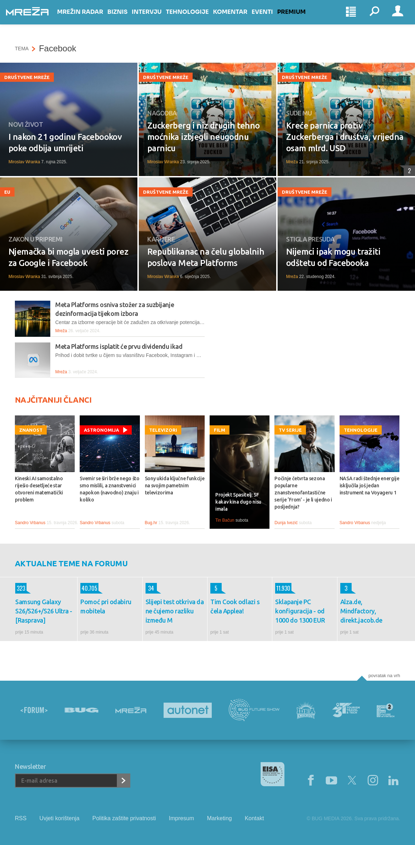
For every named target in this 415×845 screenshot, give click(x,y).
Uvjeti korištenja (59, 818)
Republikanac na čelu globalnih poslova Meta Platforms (205, 257)
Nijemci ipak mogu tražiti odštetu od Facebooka (333, 257)
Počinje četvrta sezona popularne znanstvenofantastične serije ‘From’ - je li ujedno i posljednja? (303, 493)
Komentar (239, 18)
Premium (300, 18)
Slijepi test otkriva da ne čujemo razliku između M (175, 611)
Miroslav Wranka (24, 161)
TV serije (290, 429)
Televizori (163, 429)
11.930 (282, 588)
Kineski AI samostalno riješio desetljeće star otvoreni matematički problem (39, 489)
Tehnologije (196, 18)
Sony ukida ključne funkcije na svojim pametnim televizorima (175, 485)
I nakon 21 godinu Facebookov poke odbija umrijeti (65, 142)
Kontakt (254, 818)
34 (150, 588)
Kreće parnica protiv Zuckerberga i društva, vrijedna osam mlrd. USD (344, 137)
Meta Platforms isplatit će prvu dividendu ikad (118, 346)
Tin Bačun (224, 520)
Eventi (271, 18)
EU (7, 191)
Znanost (30, 429)
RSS (21, 818)
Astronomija (101, 429)
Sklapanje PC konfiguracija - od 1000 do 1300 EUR (300, 611)
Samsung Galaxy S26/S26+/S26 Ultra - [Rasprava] (43, 611)
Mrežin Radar (89, 18)
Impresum (181, 818)
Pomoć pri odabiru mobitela (105, 606)
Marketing (219, 818)
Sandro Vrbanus (30, 522)
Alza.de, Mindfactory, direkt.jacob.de (361, 611)
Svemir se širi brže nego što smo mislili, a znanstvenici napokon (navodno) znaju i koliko (109, 489)
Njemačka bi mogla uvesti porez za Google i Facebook (68, 257)
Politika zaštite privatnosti (124, 818)
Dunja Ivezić (285, 522)
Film (219, 429)
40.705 (88, 588)
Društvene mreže (27, 77)
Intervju (155, 18)
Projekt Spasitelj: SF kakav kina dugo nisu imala (238, 502)
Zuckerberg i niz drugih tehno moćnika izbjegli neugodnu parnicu (203, 137)
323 (20, 588)
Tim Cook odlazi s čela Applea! (235, 606)
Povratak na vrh (384, 675)
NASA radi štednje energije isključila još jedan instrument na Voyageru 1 (369, 485)
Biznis (126, 18)
